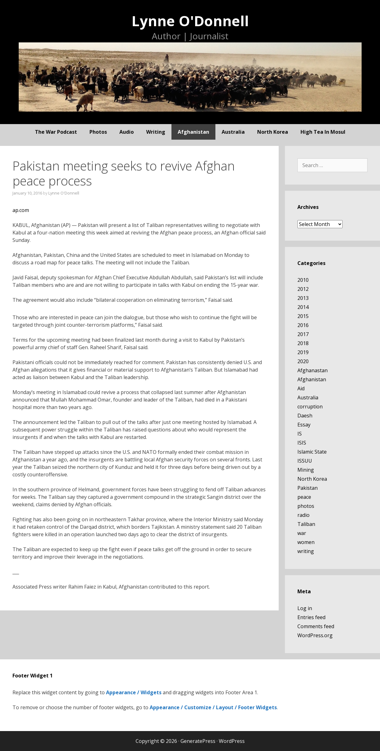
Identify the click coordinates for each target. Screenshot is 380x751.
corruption (310, 406)
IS (299, 433)
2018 (303, 343)
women (306, 542)
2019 (303, 352)
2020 (303, 361)
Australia (233, 131)
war (301, 533)
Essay (303, 424)
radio (303, 515)
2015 (303, 316)
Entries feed (311, 617)
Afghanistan (193, 131)
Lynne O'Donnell (190, 20)
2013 (303, 298)
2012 (303, 289)
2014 (303, 307)
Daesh (304, 415)
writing (155, 131)
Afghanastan (312, 370)
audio (126, 131)
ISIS (301, 442)
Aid (301, 388)
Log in (304, 608)
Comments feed (315, 626)
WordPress (232, 741)
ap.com (20, 210)
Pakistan (307, 487)
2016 (303, 325)
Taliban (306, 524)
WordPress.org (315, 635)
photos (98, 131)
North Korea (272, 131)
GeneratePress (197, 741)
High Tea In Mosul (323, 131)
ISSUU (304, 460)
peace (304, 496)
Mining (305, 469)
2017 (303, 334)
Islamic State (312, 451)
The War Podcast (56, 131)
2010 (303, 280)
